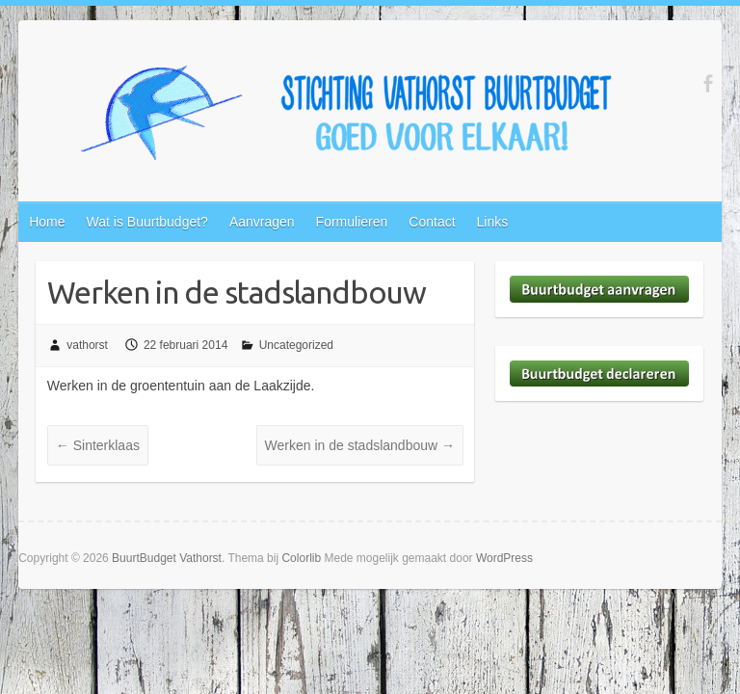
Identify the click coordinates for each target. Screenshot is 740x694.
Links (493, 221)
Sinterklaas (98, 445)
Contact (432, 221)
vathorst (87, 345)
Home (47, 221)
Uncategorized (296, 345)
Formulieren (352, 221)
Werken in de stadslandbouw (360, 445)
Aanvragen (262, 221)
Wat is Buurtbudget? (147, 221)
